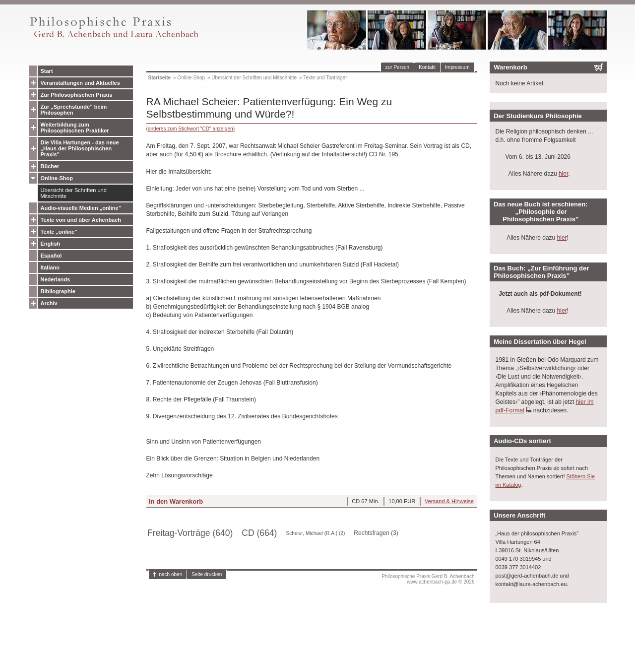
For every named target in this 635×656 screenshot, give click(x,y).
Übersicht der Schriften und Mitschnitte (74, 193)
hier (563, 173)
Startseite (159, 77)
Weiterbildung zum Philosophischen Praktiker (75, 127)
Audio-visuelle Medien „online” (81, 208)
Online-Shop (57, 178)
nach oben (171, 574)
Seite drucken (206, 574)
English (51, 244)
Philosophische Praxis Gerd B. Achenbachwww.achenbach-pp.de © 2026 (427, 579)
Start (47, 71)
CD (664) (259, 533)
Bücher (50, 166)
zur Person (397, 67)
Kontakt (427, 67)
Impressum (457, 67)
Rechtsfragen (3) (376, 532)
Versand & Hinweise (449, 501)
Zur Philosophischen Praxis (77, 95)
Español (51, 256)
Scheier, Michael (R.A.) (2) (315, 533)
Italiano (50, 267)
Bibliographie (58, 291)
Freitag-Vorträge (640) (190, 533)
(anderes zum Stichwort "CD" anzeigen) (190, 128)
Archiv (49, 303)
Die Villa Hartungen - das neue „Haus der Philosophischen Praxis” (80, 148)
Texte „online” (59, 232)
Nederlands (55, 279)
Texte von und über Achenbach (81, 220)
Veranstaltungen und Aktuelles (80, 83)
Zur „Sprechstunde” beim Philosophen (74, 110)
